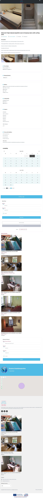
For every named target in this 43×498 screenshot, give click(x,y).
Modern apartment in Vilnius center (7, 452)
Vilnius (12, 453)
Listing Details (6, 98)
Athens (5, 87)
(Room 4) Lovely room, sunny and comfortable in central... (11, 312)
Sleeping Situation (7, 75)
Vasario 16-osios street (4, 453)
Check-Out (4, 350)
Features (5, 109)
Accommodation (12, 36)
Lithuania (9, 453)
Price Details (6, 66)
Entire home (5, 36)
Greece (8, 87)
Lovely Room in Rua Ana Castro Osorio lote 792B (9, 251)
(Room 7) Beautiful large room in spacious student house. (11, 292)
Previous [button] (2, 17)
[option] (10, 16)
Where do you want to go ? (7, 341)
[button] (21, 386)
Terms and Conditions (7, 132)
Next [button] (41, 17)
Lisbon (2, 252)
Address (5, 84)
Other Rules (5, 140)
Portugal (5, 252)
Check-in (3, 203)
